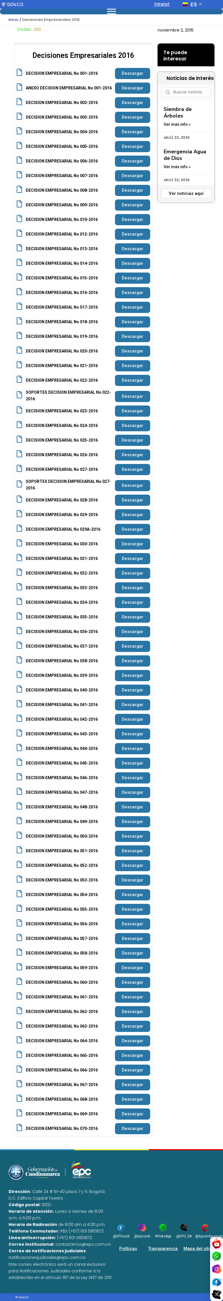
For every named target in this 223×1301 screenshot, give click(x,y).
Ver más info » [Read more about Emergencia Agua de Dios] (177, 166)
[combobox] (186, 92)
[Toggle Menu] (111, 11)
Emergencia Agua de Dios (185, 155)
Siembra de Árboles (178, 112)
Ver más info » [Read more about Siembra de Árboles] (177, 124)
